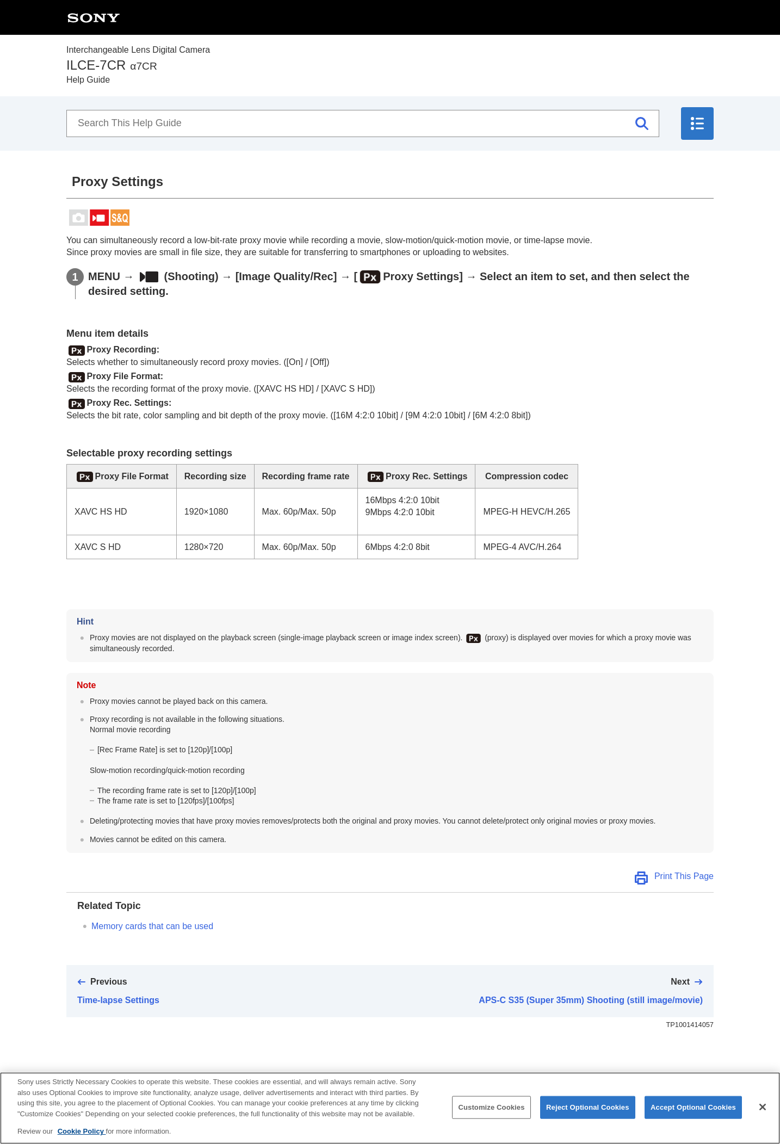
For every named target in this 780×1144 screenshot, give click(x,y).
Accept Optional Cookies (693, 1115)
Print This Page (684, 876)
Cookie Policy (82, 1140)
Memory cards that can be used (152, 926)
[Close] (763, 1116)
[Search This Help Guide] (362, 123)
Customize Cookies (491, 1115)
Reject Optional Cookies (587, 1115)
